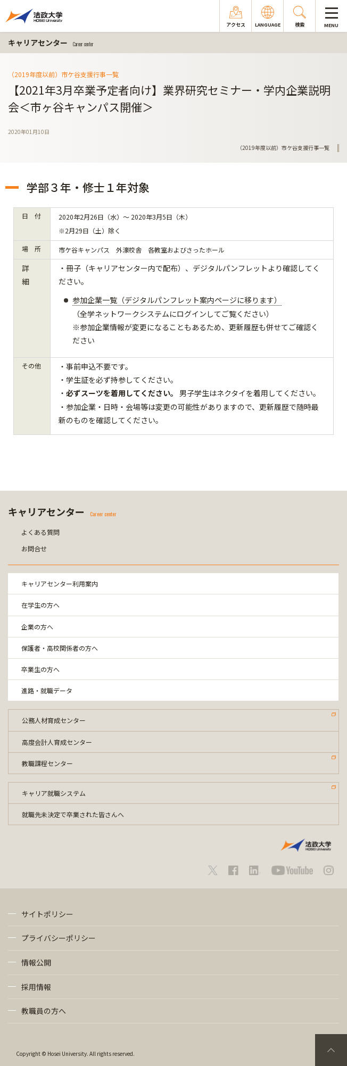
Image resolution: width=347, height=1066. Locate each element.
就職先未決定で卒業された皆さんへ (73, 814)
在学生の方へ (40, 604)
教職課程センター (47, 763)
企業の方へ (37, 626)
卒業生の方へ (40, 669)
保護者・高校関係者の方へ (59, 647)
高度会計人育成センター (57, 741)
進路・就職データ (46, 690)
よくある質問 (40, 531)
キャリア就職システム (54, 793)
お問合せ (34, 548)
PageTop (331, 1050)
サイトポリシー (47, 914)
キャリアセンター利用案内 (59, 583)
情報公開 (36, 962)
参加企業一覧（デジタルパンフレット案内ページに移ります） (177, 300)
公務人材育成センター (54, 720)
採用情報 (36, 986)
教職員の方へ (43, 1010)
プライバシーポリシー (58, 938)
